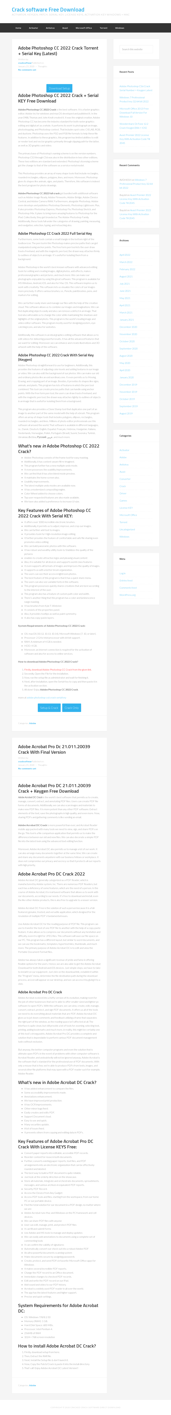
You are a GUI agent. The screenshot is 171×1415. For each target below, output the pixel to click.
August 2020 (126, 355)
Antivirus (124, 464)
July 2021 (125, 283)
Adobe (32, 723)
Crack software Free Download (48, 9)
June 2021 (125, 290)
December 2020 (128, 326)
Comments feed (128, 587)
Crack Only (72, 707)
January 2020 (127, 377)
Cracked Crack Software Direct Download (95, 1407)
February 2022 (127, 269)
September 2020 (129, 348)
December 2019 (128, 384)
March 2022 (126, 261)
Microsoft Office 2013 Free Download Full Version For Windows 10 (134, 112)
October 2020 (127, 341)
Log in (123, 573)
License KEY (126, 507)
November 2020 (128, 334)
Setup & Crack (49, 707)
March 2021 (126, 312)
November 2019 (128, 391)
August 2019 (126, 413)
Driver (123, 493)
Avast (122, 471)
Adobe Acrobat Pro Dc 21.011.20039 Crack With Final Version (54, 749)
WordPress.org (128, 594)
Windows (124, 536)
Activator (124, 450)
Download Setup (59, 88)
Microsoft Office (128, 514)
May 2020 (125, 362)
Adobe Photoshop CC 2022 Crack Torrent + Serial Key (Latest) (58, 50)
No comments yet (27, 69)
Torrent (123, 522)
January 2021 (127, 319)
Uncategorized (127, 529)
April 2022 (125, 254)
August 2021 (126, 276)
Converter (125, 478)
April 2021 (125, 305)
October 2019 (127, 398)
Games (123, 500)
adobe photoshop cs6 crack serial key (46, 697)
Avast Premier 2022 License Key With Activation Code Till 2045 (135, 138)
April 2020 (125, 370)
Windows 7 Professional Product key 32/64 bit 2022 (136, 183)
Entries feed (126, 580)
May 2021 (125, 298)
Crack (123, 486)
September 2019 (129, 406)
